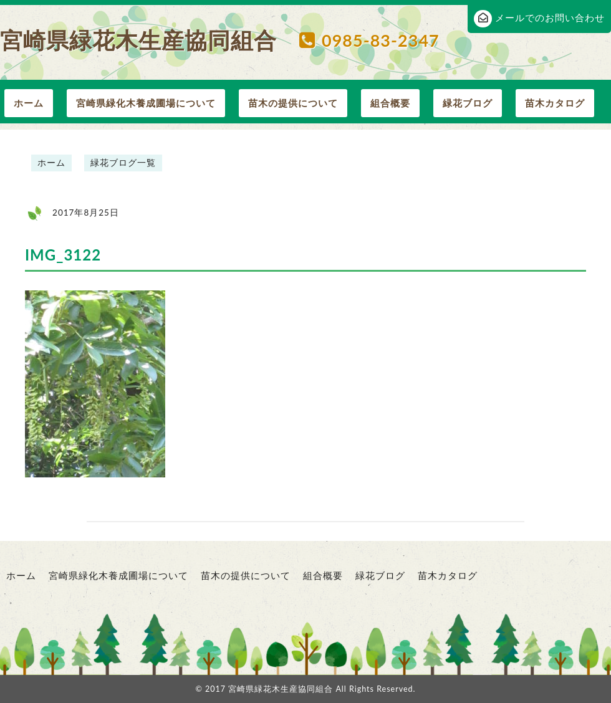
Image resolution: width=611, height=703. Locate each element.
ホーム (29, 102)
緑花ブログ (468, 102)
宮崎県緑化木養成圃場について (146, 102)
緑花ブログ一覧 (123, 163)
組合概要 (390, 102)
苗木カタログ (555, 102)
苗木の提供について (293, 102)
